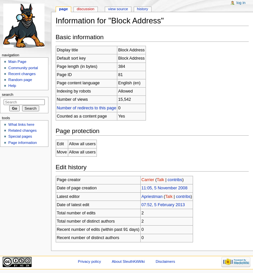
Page (63, 9)
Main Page (17, 62)
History (142, 9)
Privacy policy (89, 261)
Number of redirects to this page (86, 108)
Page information (22, 143)
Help (12, 86)
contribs (175, 179)
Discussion (85, 9)
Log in (241, 3)
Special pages (20, 136)
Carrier (147, 179)
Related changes (22, 130)
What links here (21, 124)
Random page (20, 80)
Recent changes (22, 74)
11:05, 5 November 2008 (164, 188)
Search (8, 94)
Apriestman (151, 196)
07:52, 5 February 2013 (163, 205)
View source (118, 9)
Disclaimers (165, 261)
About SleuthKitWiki (128, 261)
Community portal (23, 68)
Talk (160, 179)
